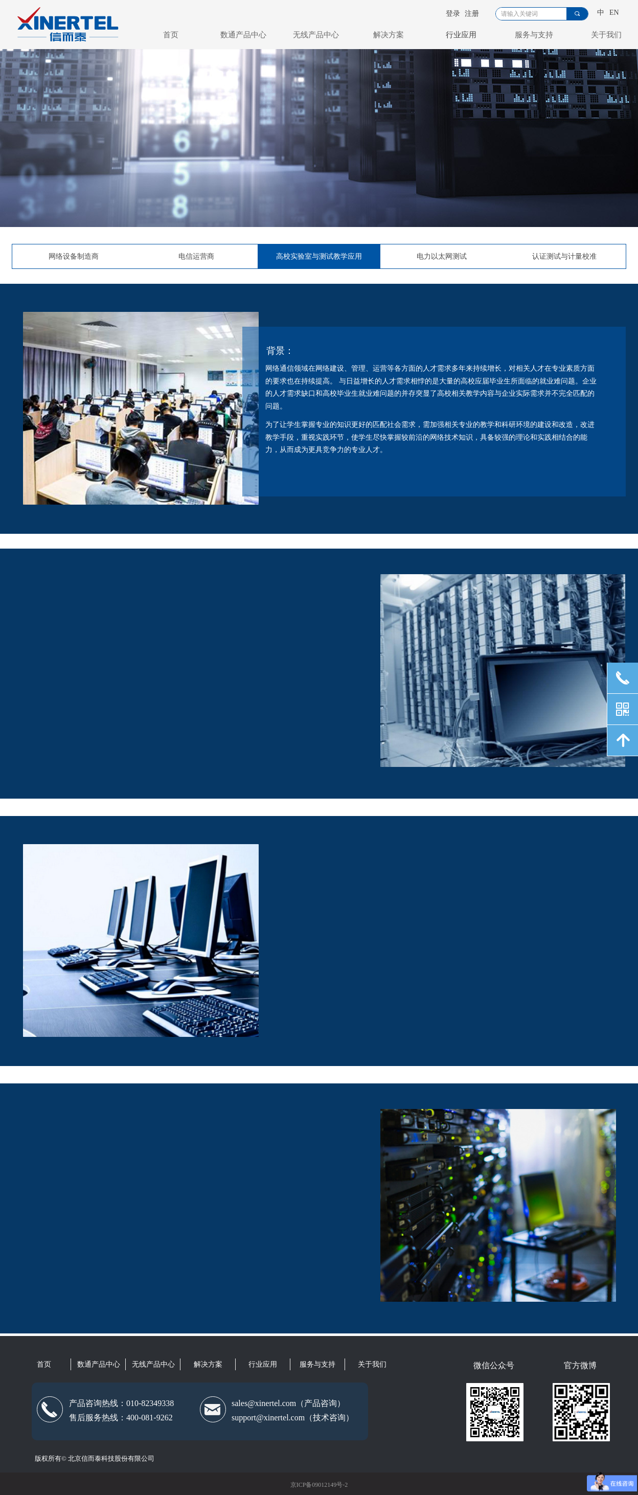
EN (614, 12)
